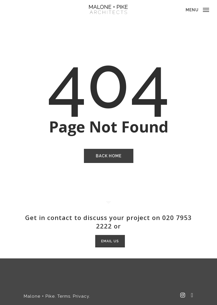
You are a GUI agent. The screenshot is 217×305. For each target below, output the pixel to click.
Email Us (110, 241)
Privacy (81, 296)
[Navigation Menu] (197, 9)
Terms (63, 296)
